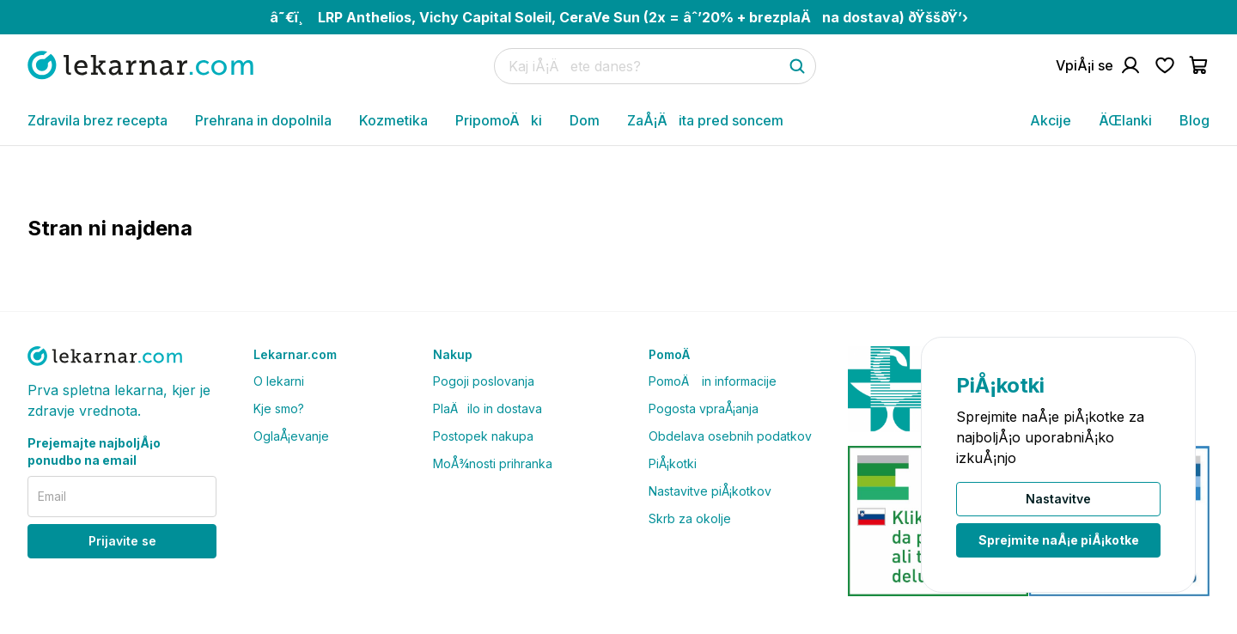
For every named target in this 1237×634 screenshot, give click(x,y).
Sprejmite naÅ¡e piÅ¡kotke (1058, 540)
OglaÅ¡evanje (291, 436)
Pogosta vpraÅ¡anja (704, 408)
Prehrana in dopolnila (263, 120)
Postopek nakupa (483, 436)
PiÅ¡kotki (673, 463)
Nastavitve (1058, 498)
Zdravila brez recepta (97, 120)
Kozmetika (393, 120)
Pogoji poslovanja (483, 381)
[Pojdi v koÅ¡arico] (1199, 65)
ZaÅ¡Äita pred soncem (705, 120)
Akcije (1050, 120)
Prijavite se (122, 540)
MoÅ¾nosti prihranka (492, 463)
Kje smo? (278, 408)
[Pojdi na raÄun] (1098, 65)
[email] (121, 496)
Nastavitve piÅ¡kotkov (710, 491)
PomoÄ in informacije (713, 381)
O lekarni (278, 381)
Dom (585, 120)
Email (52, 496)
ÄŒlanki (1125, 120)
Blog (1194, 120)
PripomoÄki (498, 120)
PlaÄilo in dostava (487, 408)
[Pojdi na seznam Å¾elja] (1165, 65)
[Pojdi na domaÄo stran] (140, 65)
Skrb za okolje (690, 518)
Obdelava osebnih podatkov (730, 436)
